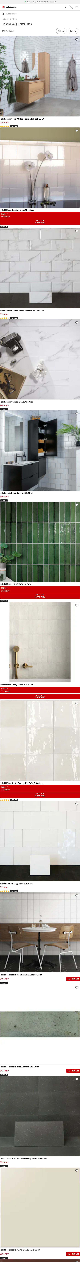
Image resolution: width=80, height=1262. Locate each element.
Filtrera (61, 31)
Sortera (73, 31)
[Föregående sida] (49, 840)
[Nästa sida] (75, 840)
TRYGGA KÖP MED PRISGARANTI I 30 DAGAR (41, 2)
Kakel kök (13, 19)
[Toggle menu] (76, 7)
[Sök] (3, 14)
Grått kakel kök (20, 887)
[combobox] (62, 840)
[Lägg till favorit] (18, 39)
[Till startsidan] (9, 7)
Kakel (6, 19)
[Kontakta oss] (66, 7)
